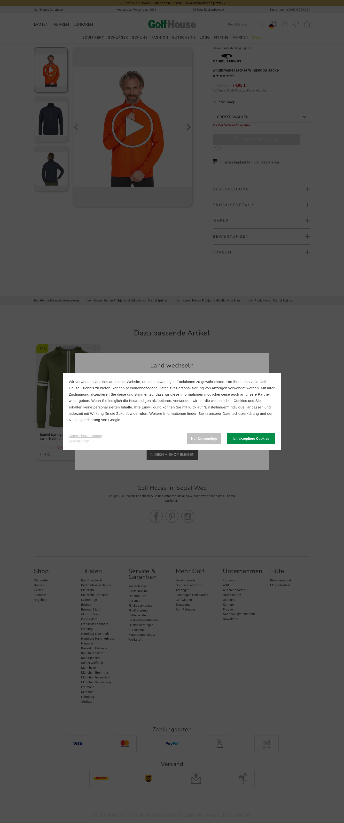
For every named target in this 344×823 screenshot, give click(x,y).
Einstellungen (79, 441)
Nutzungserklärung (84, 420)
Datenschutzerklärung (241, 413)
